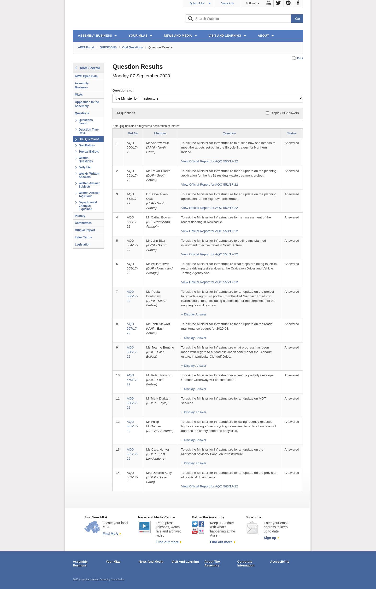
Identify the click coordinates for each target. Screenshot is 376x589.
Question (229, 133)
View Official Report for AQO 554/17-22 (209, 254)
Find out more (167, 542)
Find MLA (110, 534)
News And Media (151, 561)
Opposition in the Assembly (87, 104)
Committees (83, 223)
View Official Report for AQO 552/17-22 (209, 208)
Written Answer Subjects (89, 185)
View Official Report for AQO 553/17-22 (209, 231)
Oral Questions (132, 47)
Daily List (85, 167)
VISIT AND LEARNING (225, 35)
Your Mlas (113, 561)
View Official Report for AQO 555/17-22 (209, 282)
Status (292, 133)
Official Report (85, 230)
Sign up (270, 538)
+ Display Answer (193, 314)
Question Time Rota (89, 131)
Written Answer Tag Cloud (89, 194)
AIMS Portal (86, 47)
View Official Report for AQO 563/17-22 (209, 486)
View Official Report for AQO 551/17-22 (209, 184)
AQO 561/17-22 (132, 426)
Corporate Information (246, 563)
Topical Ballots (89, 151)
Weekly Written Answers (89, 175)
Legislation (82, 244)
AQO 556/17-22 (132, 296)
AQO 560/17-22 (132, 403)
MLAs (79, 94)
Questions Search (86, 121)
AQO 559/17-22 (132, 379)
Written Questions (86, 159)
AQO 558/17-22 (132, 352)
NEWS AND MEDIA (178, 35)
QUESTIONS (108, 47)
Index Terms (83, 237)
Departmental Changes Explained (88, 206)
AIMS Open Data (86, 76)
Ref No (133, 133)
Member (160, 133)
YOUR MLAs (138, 35)
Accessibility (279, 561)
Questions (82, 113)
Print (300, 58)
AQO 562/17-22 (132, 454)
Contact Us (227, 3)
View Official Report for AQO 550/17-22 (209, 161)
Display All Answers (284, 113)
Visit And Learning (185, 561)
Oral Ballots (87, 145)
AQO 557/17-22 (132, 328)
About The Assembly (212, 563)
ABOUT (263, 35)
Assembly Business (82, 85)
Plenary (80, 215)
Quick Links (197, 3)
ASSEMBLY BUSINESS (95, 35)
